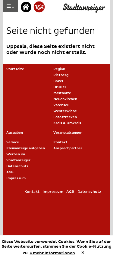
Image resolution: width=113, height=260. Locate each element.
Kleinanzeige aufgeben (25, 148)
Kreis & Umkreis (67, 123)
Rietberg (60, 75)
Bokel (58, 81)
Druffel (59, 87)
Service (12, 142)
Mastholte (62, 93)
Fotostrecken (65, 117)
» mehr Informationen (52, 253)
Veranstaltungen (67, 133)
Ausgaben (14, 133)
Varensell (61, 105)
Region (59, 69)
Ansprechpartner (67, 148)
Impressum (16, 178)
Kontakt (60, 142)
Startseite (15, 69)
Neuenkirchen (65, 99)
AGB (10, 172)
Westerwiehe (65, 111)
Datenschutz (17, 166)
